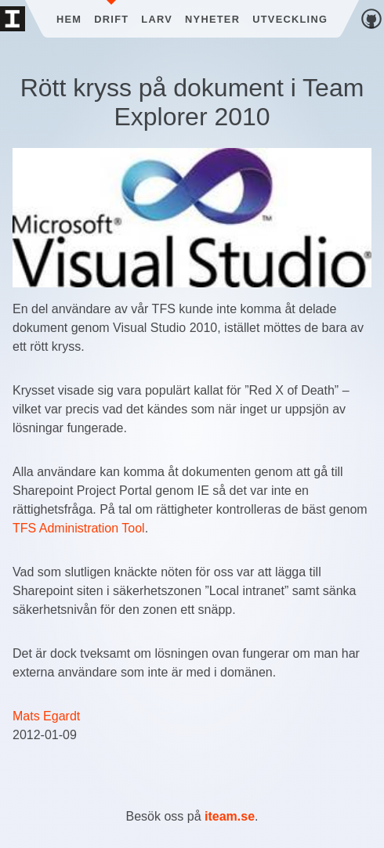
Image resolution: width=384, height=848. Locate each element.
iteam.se (230, 816)
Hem (69, 19)
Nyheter (212, 19)
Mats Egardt (46, 716)
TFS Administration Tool (79, 528)
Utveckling (290, 19)
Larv (156, 19)
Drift (111, 19)
